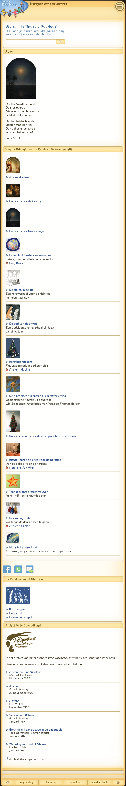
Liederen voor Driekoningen (27, 231)
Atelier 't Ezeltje (19, 369)
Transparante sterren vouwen (28, 492)
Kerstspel (15, 613)
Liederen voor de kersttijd (25, 201)
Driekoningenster (20, 518)
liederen (51, 782)
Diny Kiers (16, 263)
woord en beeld (99, 782)
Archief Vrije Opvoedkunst (27, 759)
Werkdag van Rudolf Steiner (27, 744)
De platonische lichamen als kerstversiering (37, 396)
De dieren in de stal (21, 290)
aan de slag (26, 782)
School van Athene (21, 715)
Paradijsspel (17, 609)
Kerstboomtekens (20, 361)
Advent (14, 686)
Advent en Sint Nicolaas (25, 672)
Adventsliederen (19, 177)
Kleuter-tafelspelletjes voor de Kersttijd (35, 460)
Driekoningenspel (20, 617)
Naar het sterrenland (23, 547)
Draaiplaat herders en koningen (30, 255)
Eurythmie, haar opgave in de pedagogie (35, 729)
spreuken (75, 782)
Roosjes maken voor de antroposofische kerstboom (43, 436)
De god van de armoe (23, 323)
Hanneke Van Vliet (21, 467)
